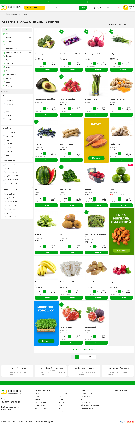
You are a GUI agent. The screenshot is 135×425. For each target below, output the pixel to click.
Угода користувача (86, 408)
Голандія (7, 151)
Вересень (8, 104)
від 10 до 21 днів (10, 198)
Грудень (7, 108)
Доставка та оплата (9, 2)
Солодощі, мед (10, 64)
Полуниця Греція (67, 327)
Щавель (38, 234)
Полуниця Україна (67, 99)
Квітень (7, 115)
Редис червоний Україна (95, 54)
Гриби (7, 37)
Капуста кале (65, 189)
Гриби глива (115, 144)
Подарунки (9, 86)
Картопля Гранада (92, 282)
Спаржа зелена (91, 99)
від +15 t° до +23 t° (11, 172)
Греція (6, 155)
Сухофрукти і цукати (12, 52)
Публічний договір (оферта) (89, 405)
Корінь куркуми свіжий (119, 99)
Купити (46, 70)
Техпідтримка (84, 411)
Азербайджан (9, 132)
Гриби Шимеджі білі (68, 282)
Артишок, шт (40, 54)
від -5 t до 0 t (9, 165)
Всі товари (8, 30)
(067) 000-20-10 (101, 8)
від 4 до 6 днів (9, 209)
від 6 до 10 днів (10, 217)
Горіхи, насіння (10, 49)
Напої (6, 67)
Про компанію (45, 2)
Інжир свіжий (90, 327)
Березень (8, 100)
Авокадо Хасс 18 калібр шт (45, 99)
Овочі (6, 34)
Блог (36, 2)
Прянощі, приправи (11, 60)
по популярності (125, 24)
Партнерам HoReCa (25, 2)
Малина (88, 189)
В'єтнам (7, 147)
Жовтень (7, 112)
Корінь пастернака (67, 144)
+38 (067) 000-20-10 (10, 402)
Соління (7, 71)
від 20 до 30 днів (10, 201)
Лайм (112, 189)
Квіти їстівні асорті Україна (71, 54)
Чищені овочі (9, 75)
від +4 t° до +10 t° (11, 180)
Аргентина (8, 136)
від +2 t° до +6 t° (10, 176)
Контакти (55, 2)
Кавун (37, 189)
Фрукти (7, 41)
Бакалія (7, 56)
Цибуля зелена (116, 54)
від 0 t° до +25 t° (10, 183)
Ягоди (7, 78)
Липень (7, 119)
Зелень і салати (10, 45)
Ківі (61, 234)
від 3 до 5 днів (9, 205)
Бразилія (7, 144)
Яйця (6, 82)
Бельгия (7, 140)
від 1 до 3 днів (9, 194)
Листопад (8, 123)
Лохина (38, 144)
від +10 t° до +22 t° (11, 168)
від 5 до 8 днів (9, 213)
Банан (37, 282)
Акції (62, 2)
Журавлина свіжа (117, 282)
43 (90, 357)
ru (89, 2)
